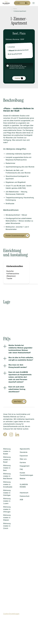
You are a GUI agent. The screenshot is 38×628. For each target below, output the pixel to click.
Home (15, 8)
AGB (21, 500)
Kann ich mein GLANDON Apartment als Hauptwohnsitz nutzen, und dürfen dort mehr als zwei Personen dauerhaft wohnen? (20, 377)
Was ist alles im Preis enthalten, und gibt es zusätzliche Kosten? (21, 359)
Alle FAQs (17, 402)
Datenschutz (24, 496)
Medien (22, 479)
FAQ (21, 469)
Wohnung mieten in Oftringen (7, 509)
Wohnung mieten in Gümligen (7, 492)
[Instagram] (11, 434)
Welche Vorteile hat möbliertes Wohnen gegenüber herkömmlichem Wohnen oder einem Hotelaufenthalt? (20, 349)
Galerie (17, 78)
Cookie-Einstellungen (11, 614)
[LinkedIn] (17, 434)
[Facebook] (5, 434)
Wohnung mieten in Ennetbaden (7, 484)
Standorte (23, 452)
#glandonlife (25, 449)
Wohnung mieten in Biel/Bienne (7, 476)
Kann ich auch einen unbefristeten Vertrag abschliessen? (17, 389)
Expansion (24, 456)
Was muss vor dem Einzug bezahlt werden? (18, 366)
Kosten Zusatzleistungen (15, 236)
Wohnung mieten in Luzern (7, 501)
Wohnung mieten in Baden (7, 451)
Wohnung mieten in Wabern (7, 517)
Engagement (24, 466)
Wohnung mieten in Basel (7, 459)
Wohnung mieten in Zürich (7, 526)
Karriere (23, 462)
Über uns (23, 459)
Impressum (24, 493)
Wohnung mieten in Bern (7, 467)
